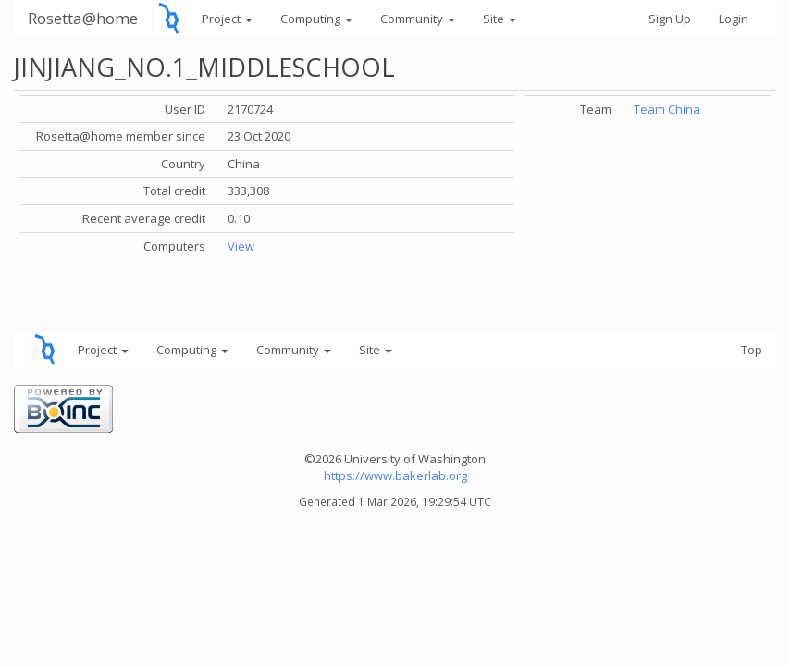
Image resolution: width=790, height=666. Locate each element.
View (241, 246)
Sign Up (669, 18)
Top (751, 349)
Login (733, 18)
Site (499, 18)
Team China (667, 109)
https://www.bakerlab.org (395, 475)
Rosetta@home (83, 18)
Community (417, 18)
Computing (316, 18)
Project (227, 18)
